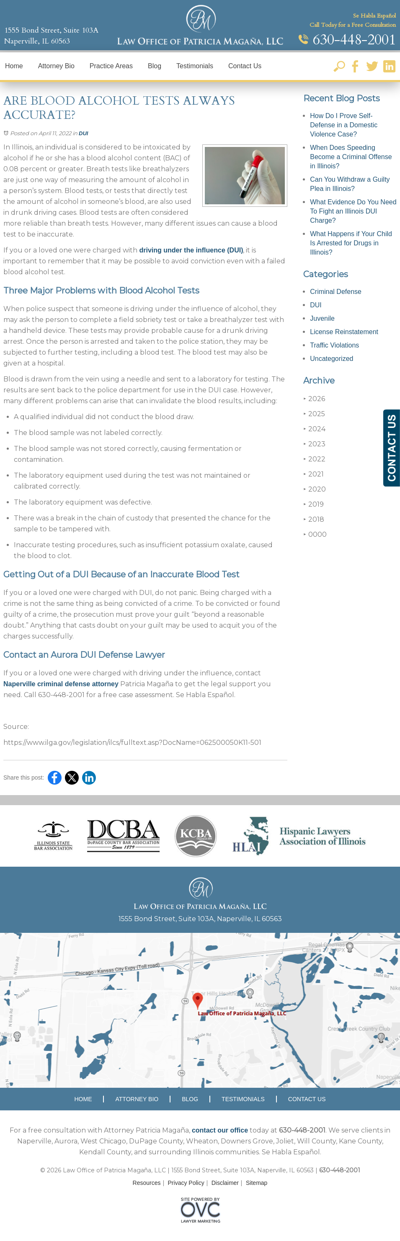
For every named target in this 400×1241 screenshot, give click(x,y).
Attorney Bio (56, 66)
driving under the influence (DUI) (190, 250)
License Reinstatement (344, 331)
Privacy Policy (186, 1182)
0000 (315, 534)
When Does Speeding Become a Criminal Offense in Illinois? (351, 157)
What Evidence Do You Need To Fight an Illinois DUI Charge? (353, 211)
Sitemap (256, 1182)
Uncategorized (331, 358)
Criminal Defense (335, 291)
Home (14, 66)
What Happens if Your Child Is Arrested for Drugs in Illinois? (351, 243)
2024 (314, 429)
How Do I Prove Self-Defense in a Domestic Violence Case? (343, 125)
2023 (314, 444)
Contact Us (244, 66)
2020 (314, 489)
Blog (154, 66)
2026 (314, 399)
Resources (147, 1182)
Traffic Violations (334, 345)
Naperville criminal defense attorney (61, 683)
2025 (314, 414)
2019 (313, 504)
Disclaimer (225, 1182)
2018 (313, 519)
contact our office (220, 1130)
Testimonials (194, 66)
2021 (313, 474)
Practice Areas (111, 66)
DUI (83, 133)
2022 (314, 459)
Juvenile (322, 318)
